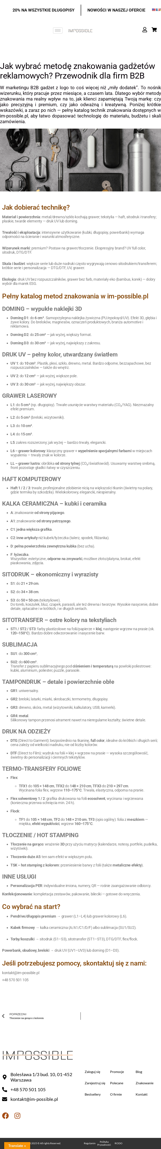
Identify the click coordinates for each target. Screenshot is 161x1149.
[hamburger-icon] (57, 30)
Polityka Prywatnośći (104, 1143)
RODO (118, 1143)
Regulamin (90, 1143)
